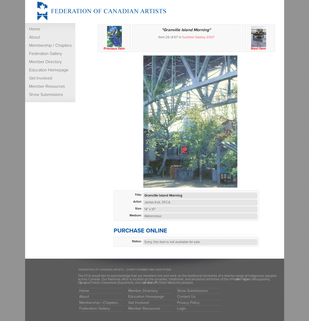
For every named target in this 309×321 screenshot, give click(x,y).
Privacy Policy (188, 302)
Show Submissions (46, 94)
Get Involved (40, 78)
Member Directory (45, 61)
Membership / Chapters (50, 45)
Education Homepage (48, 70)
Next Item (258, 38)
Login (181, 308)
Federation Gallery (45, 53)
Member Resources (47, 86)
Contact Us (186, 296)
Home (34, 29)
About (34, 37)
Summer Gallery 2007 (198, 37)
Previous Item (114, 38)
